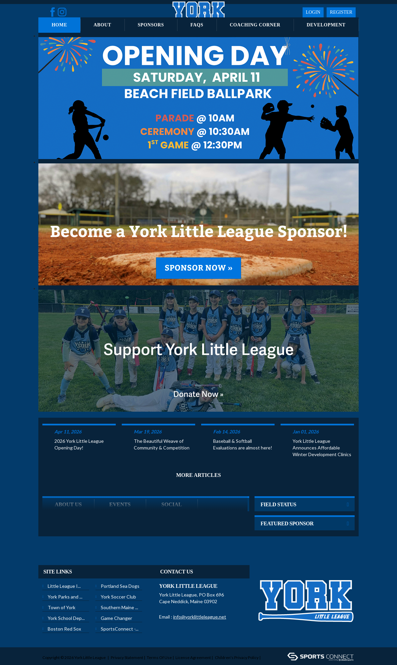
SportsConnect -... (119, 616)
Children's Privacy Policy (237, 644)
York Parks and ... (65, 583)
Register (341, 12)
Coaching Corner (255, 24)
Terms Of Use (159, 644)
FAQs (197, 24)
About (102, 24)
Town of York (61, 594)
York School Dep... (66, 605)
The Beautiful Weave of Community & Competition (161, 431)
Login (313, 12)
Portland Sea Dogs (120, 573)
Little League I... (64, 573)
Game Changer (116, 605)
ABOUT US (68, 491)
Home (59, 24)
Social (171, 491)
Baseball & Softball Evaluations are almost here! (242, 431)
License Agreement (193, 644)
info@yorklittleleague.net (199, 604)
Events (119, 491)
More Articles (198, 462)
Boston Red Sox (64, 616)
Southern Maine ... (119, 594)
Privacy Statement (127, 644)
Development (326, 24)
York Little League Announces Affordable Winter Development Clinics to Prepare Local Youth (322, 435)
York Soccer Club (118, 583)
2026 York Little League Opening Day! (79, 431)
